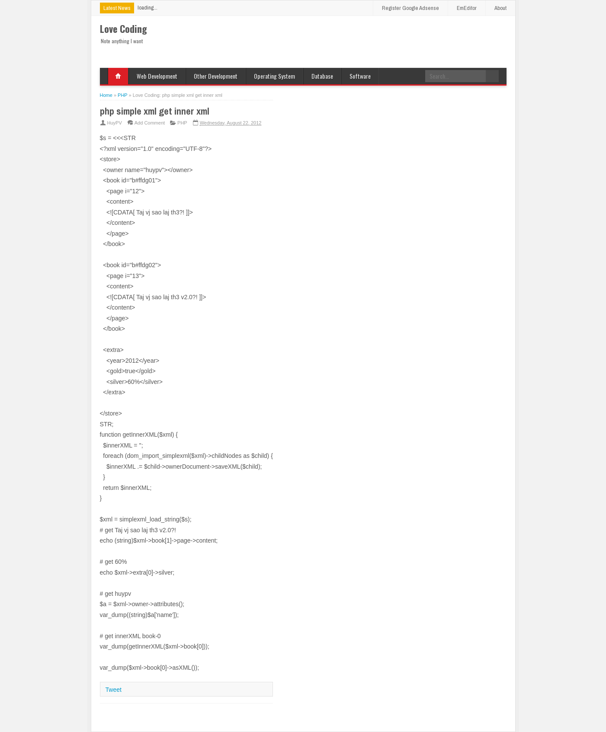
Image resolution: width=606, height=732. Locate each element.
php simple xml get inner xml (154, 111)
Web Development (157, 75)
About (500, 8)
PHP (182, 122)
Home (118, 76)
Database (322, 75)
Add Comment (150, 122)
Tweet (114, 689)
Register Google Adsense (410, 8)
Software (360, 75)
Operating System (274, 75)
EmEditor (467, 8)
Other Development (215, 75)
